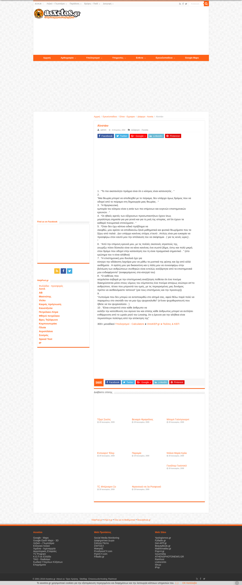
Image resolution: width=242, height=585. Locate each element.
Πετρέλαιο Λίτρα (48, 311)
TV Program (39, 554)
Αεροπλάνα (46, 330)
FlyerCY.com (100, 554)
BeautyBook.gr (162, 545)
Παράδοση (74, 4)
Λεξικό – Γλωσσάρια (56, 4)
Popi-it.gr (108, 520)
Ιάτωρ (158, 564)
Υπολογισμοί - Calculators (129, 323)
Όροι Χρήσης (71, 579)
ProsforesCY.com (103, 551)
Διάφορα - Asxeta (145, 116)
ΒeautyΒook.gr (144, 520)
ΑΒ (41, 292)
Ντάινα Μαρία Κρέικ (177, 453)
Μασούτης (45, 296)
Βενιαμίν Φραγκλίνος (142, 419)
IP (40, 342)
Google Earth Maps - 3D (46, 540)
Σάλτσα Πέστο (101, 543)
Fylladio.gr (160, 540)
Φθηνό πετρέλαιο (49, 315)
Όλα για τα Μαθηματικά (124, 520)
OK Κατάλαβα (189, 583)
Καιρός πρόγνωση (50, 303)
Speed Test (45, 338)
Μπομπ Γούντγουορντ (178, 419)
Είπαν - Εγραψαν (127, 116)
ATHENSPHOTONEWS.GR (169, 556)
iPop (157, 567)
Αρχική (97, 116)
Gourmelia (160, 554)
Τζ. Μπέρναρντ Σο (106, 486)
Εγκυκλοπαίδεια (110, 116)
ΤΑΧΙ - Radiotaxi (41, 559)
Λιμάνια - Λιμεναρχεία (44, 548)
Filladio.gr (99, 556)
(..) (176, 583)
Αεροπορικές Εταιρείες (45, 551)
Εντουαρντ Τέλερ (105, 453)
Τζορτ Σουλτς (104, 419)
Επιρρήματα (39, 564)
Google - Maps (41, 537)
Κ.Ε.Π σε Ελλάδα (42, 556)
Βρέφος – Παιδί (91, 4)
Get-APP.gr (161, 543)
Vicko (42, 300)
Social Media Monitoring (106, 537)
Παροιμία (136, 453)
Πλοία (42, 327)
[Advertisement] (144, 30)
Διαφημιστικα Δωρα (104, 540)
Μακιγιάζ (98, 548)
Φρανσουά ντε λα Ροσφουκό (146, 486)
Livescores (160, 562)
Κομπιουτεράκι (48, 323)
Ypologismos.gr (163, 537)
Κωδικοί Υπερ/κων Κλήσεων (48, 562)
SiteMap (82, 579)
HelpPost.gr (96, 520)
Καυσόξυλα (46, 307)
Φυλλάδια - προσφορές (51, 285)
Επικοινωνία (92, 579)
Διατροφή (107, 4)
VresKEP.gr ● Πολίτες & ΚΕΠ (163, 323)
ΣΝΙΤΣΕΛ (99, 545)
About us (60, 579)
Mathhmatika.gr (163, 548)
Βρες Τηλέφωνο (48, 319)
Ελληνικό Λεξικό (41, 545)
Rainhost (159, 559)
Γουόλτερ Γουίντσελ (177, 465)
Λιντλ (42, 288)
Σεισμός (44, 334)
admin (103, 130)
